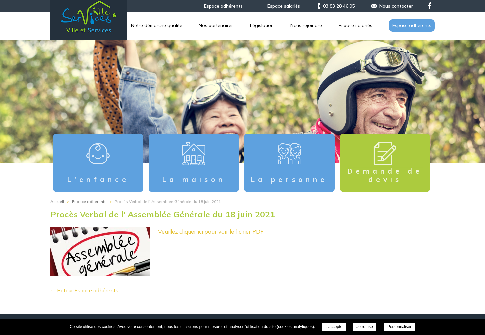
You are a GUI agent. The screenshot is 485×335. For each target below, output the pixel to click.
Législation (368, 25)
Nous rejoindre (415, 25)
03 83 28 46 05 (339, 6)
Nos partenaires (322, 25)
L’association (206, 25)
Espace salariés (283, 6)
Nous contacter (396, 6)
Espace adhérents (223, 6)
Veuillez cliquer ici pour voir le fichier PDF (211, 231)
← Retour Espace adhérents (84, 290)
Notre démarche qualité (262, 25)
